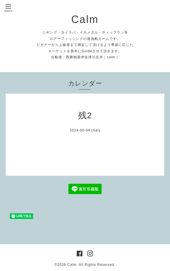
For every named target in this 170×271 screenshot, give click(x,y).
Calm (85, 19)
